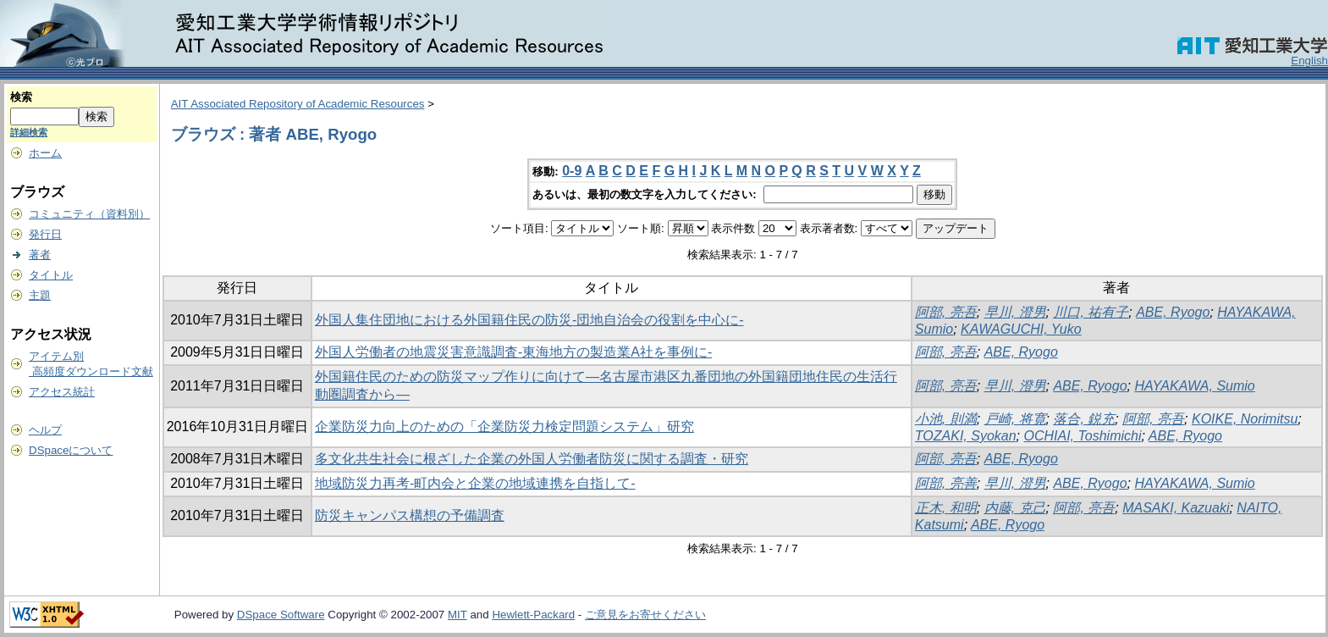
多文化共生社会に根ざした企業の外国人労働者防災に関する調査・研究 (531, 458)
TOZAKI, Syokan (966, 436)
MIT (457, 614)
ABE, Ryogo (1173, 312)
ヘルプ (45, 430)
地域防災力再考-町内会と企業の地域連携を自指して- (475, 483)
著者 (40, 254)
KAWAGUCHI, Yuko (1021, 329)
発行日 (45, 234)
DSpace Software (281, 614)
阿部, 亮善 (946, 483)
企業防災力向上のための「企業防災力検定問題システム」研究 (504, 426)
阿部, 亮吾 (946, 312)
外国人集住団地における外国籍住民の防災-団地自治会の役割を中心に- (529, 320)
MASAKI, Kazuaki (1175, 508)
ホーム (45, 153)
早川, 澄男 (1015, 312)
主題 (40, 295)
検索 (21, 97)
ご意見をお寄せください (645, 614)
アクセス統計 (62, 391)
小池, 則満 (946, 419)
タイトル (51, 275)
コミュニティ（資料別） (89, 214)
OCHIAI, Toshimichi (1082, 436)
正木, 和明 (946, 508)
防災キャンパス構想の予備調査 (409, 515)
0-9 (571, 170)
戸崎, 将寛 (1015, 419)
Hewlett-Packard (533, 614)
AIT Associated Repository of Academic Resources (298, 103)
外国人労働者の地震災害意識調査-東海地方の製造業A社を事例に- (513, 352)
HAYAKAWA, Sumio (1194, 386)
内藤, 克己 (1015, 508)
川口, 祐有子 (1090, 312)
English (1309, 60)
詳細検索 (28, 132)
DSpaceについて (71, 450)
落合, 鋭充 (1084, 419)
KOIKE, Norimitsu (1245, 419)
